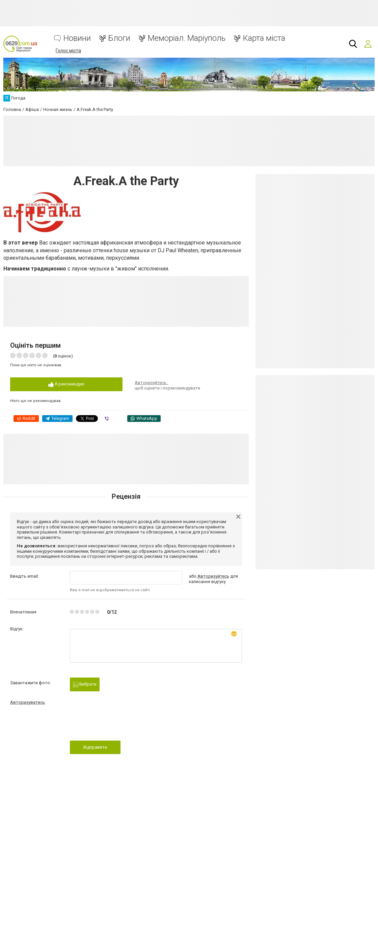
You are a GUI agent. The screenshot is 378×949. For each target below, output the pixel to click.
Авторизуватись (27, 702)
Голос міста (68, 50)
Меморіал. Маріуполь (186, 38)
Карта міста (264, 38)
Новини (77, 38)
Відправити (95, 747)
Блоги (119, 38)
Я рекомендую (66, 384)
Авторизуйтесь (151, 382)
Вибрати (85, 684)
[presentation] (121, 725)
